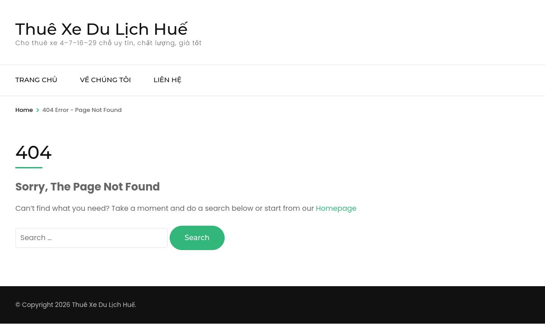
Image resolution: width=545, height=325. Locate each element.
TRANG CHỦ (36, 79)
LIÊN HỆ (167, 79)
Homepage (336, 208)
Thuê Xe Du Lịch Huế (101, 29)
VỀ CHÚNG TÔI (105, 79)
